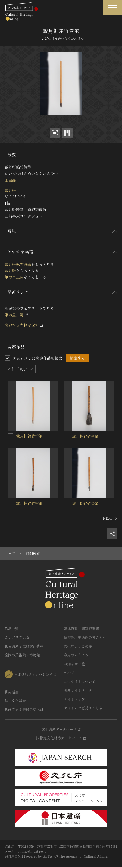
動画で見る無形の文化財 (24, 709)
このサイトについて (80, 681)
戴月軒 (10, 190)
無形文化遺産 (15, 700)
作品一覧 (12, 628)
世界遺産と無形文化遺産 (24, 646)
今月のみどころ (76, 654)
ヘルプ (69, 672)
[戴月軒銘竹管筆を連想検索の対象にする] (10, 436)
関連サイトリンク (78, 690)
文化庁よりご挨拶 (78, 646)
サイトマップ (74, 699)
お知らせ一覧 (74, 663)
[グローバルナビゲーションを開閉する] (112, 7)
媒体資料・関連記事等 (81, 628)
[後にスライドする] (110, 518)
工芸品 (10, 180)
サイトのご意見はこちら (83, 707)
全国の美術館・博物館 (22, 654)
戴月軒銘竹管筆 (18, 264)
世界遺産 (12, 691)
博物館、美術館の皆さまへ (85, 637)
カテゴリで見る (17, 637)
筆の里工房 (14, 277)
